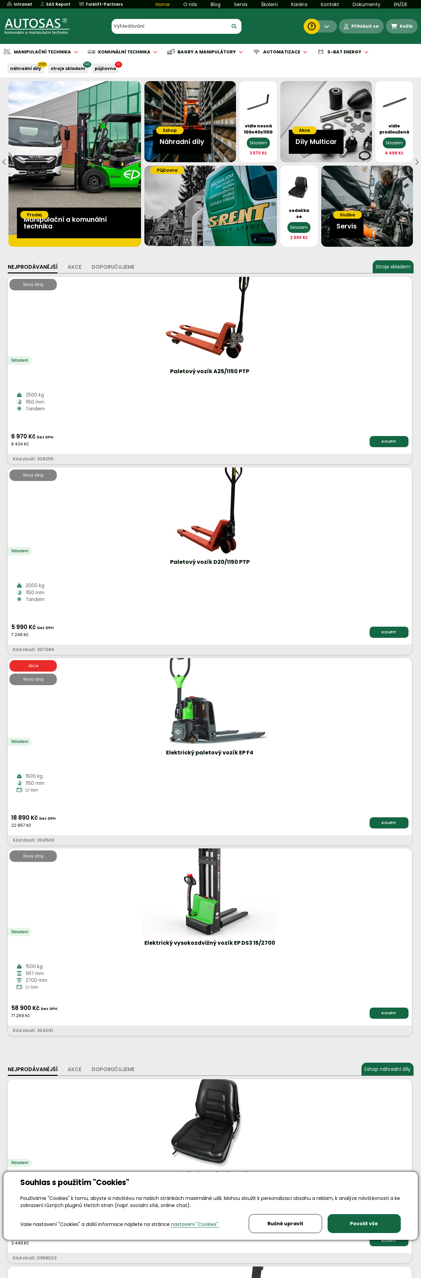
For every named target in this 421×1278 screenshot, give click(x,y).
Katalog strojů (306, 829)
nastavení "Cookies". (195, 1224)
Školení (269, 4)
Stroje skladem (393, 266)
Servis (241, 4)
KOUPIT (83, 441)
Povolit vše (364, 1223)
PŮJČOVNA (105, 68)
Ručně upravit (285, 1223)
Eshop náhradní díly (388, 497)
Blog (215, 4)
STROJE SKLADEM (68, 68)
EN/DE (400, 4)
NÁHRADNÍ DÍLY (25, 68)
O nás (190, 4)
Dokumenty (366, 4)
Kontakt (330, 4)
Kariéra (299, 4)
